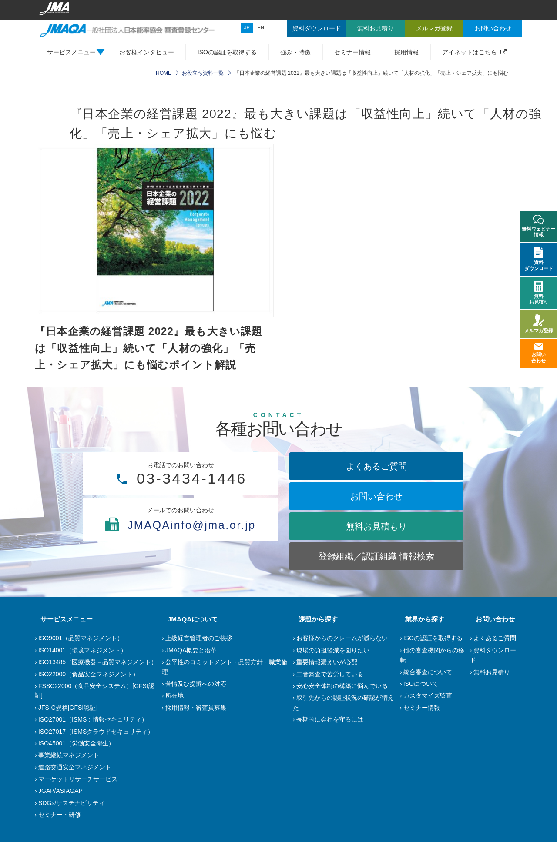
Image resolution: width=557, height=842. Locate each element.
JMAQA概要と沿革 (191, 650)
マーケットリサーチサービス (77, 778)
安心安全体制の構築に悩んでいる (342, 685)
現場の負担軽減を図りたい (332, 650)
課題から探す (312, 619)
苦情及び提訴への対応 (195, 683)
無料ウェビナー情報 (538, 226)
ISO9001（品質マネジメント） (80, 638)
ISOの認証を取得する (227, 52)
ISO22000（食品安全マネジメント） (88, 674)
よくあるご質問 (376, 466)
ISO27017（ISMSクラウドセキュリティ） (96, 731)
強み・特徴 (295, 52)
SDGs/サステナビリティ (71, 802)
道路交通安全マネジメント (74, 767)
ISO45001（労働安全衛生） (76, 743)
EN (261, 27)
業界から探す (419, 619)
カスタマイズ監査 (427, 695)
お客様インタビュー (146, 52)
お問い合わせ (376, 496)
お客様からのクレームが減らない (342, 638)
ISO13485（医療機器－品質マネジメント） (97, 661)
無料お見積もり (376, 526)
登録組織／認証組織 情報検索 (376, 556)
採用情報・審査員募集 (195, 707)
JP (247, 27)
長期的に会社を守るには (329, 719)
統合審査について (427, 671)
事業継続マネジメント (68, 755)
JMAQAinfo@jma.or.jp (181, 541)
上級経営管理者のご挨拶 (198, 638)
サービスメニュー (61, 619)
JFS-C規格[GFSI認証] (67, 707)
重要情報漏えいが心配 (326, 661)
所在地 (174, 695)
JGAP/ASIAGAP (60, 790)
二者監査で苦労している (329, 674)
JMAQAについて (187, 619)
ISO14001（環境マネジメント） (82, 650)
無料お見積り (491, 671)
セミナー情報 (352, 52)
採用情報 (406, 52)
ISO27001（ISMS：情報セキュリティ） (93, 719)
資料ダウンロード (538, 259)
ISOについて (420, 683)
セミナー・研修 (59, 814)
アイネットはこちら (469, 52)
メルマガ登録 (538, 323)
